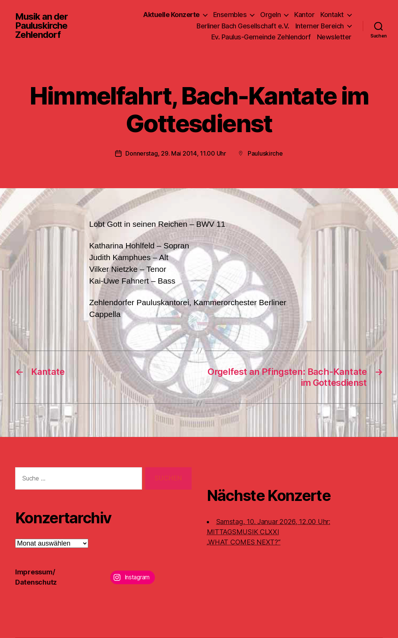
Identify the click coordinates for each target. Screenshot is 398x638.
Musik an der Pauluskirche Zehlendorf (41, 25)
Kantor (304, 15)
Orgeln (270, 15)
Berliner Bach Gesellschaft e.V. (243, 26)
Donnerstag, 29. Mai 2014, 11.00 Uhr (175, 153)
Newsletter (334, 37)
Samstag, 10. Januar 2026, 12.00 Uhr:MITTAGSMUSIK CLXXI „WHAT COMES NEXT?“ (268, 532)
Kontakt (332, 15)
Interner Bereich (319, 26)
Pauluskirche (265, 153)
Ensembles (230, 15)
